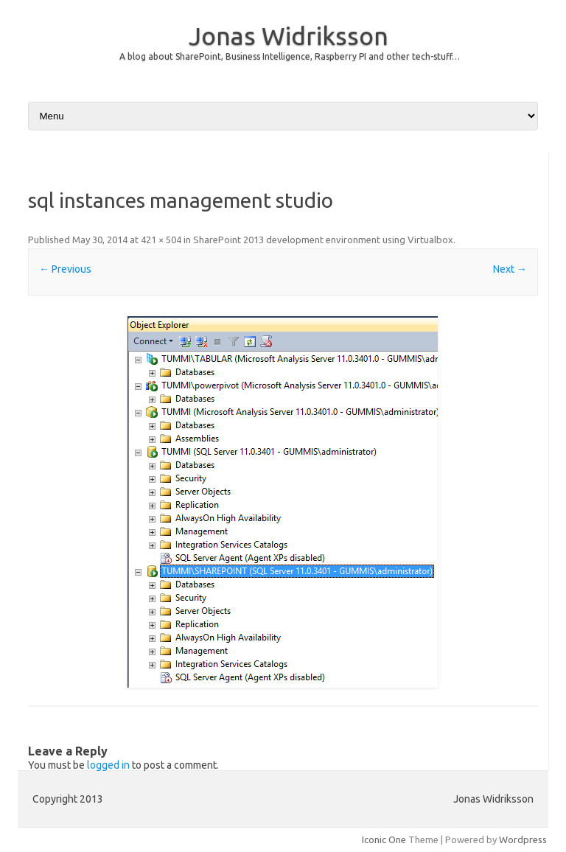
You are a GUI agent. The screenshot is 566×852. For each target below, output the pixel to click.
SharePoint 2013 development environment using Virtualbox (323, 239)
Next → (510, 269)
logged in (108, 765)
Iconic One (384, 839)
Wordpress (523, 839)
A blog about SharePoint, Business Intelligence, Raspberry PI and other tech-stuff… (289, 56)
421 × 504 (161, 239)
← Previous (65, 269)
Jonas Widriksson (288, 35)
